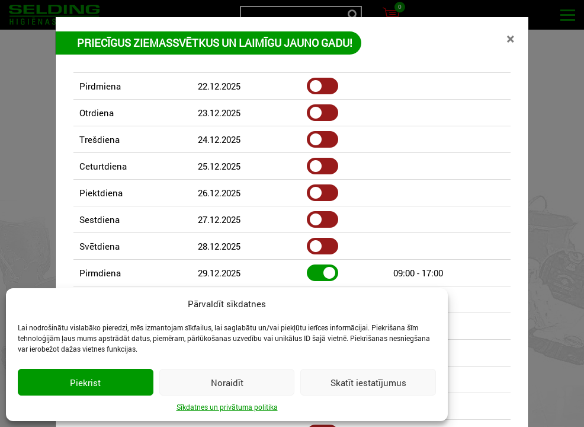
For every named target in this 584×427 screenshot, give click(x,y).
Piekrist (85, 382)
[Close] (510, 38)
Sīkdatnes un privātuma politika (227, 407)
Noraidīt (227, 382)
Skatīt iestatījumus (368, 382)
